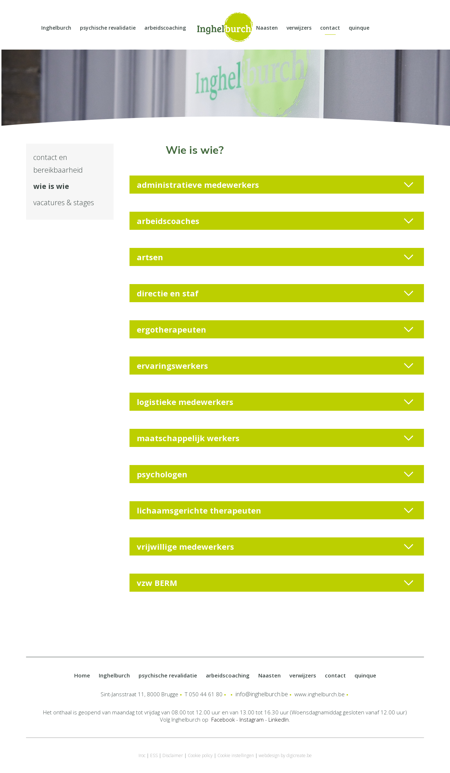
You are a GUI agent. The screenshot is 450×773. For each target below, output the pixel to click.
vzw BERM (275, 582)
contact (330, 27)
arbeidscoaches (275, 220)
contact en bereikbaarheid (58, 163)
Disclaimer (172, 755)
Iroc (142, 755)
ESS (154, 755)
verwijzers (298, 27)
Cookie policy (200, 755)
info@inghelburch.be (261, 694)
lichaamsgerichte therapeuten (275, 510)
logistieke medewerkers (275, 401)
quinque (359, 27)
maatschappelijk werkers (275, 437)
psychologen (275, 474)
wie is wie (51, 186)
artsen (275, 257)
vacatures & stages (63, 202)
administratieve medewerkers (275, 184)
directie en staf (275, 293)
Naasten (267, 27)
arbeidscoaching (165, 27)
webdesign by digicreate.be (285, 755)
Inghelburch (56, 27)
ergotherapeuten (275, 329)
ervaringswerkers (275, 365)
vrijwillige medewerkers (275, 546)
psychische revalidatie (108, 27)
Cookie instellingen (235, 755)
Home (82, 675)
